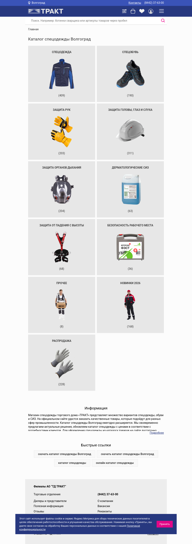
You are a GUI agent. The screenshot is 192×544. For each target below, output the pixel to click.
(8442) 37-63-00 (154, 2)
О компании (105, 501)
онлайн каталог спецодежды (115, 462)
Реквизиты (105, 511)
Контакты (134, 2)
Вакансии (104, 506)
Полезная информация (49, 506)
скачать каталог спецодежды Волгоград (64, 454)
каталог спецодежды (72, 462)
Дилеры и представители (50, 501)
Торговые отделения (47, 494)
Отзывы (39, 511)
